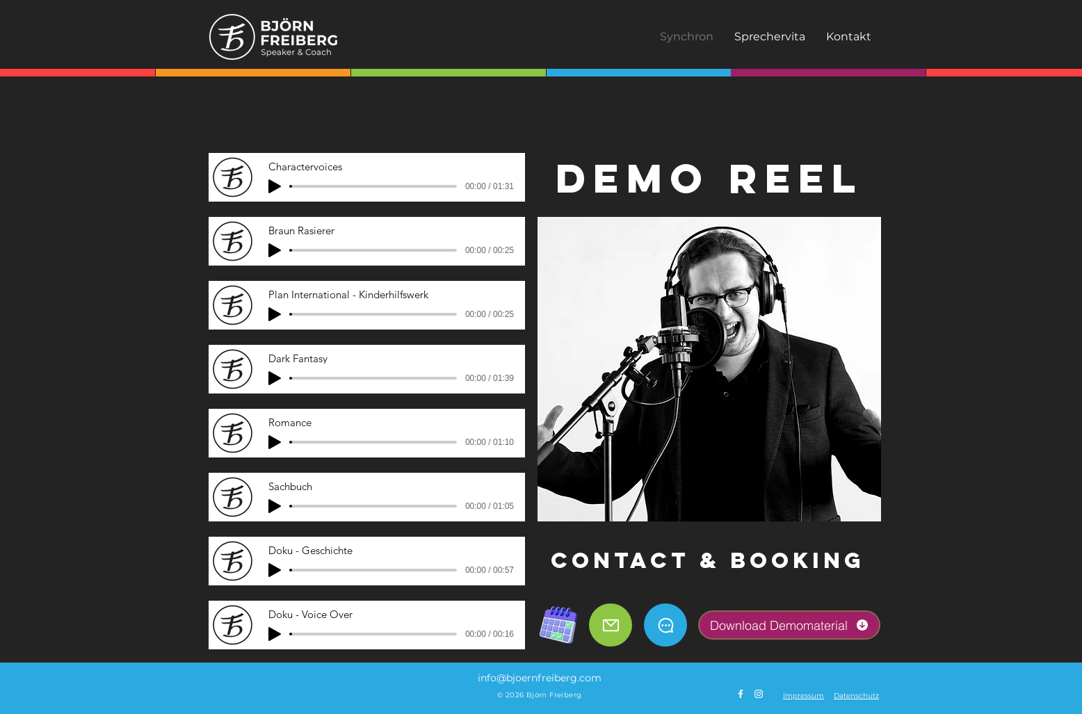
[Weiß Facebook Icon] (740, 693)
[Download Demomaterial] (789, 625)
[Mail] (610, 625)
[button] (803, 695)
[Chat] (665, 625)
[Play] (274, 186)
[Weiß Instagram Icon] (758, 693)
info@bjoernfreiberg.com (539, 678)
